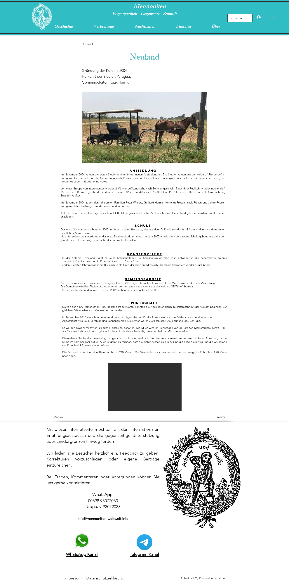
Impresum (73, 578)
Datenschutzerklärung (105, 578)
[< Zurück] (94, 44)
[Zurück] (66, 417)
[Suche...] (240, 18)
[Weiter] (216, 417)
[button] (72, 27)
